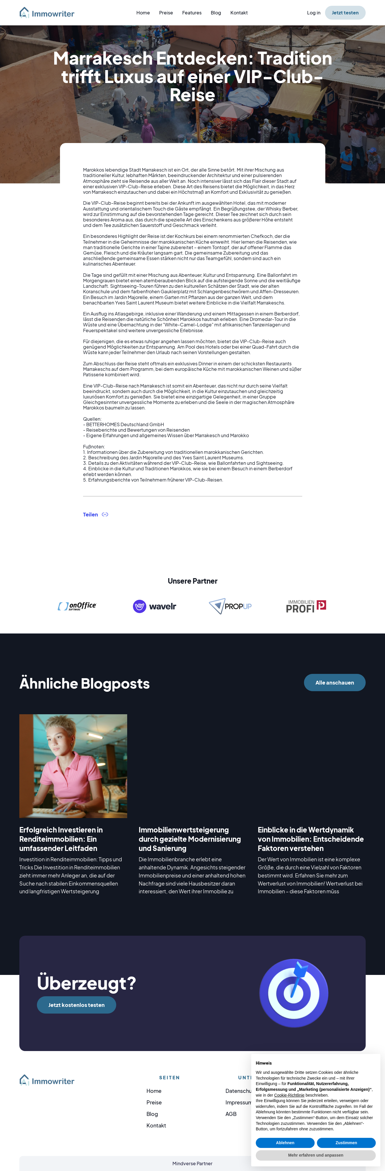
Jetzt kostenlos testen (76, 1004)
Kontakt (239, 13)
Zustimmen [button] (346, 1142)
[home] (50, 12)
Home (143, 13)
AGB (231, 1113)
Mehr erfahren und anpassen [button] (315, 1155)
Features (192, 13)
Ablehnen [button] (285, 1142)
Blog (216, 13)
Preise (166, 13)
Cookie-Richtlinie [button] (289, 1095)
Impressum (239, 1102)
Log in (313, 13)
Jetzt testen (345, 13)
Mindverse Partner (192, 1163)
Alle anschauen (334, 682)
